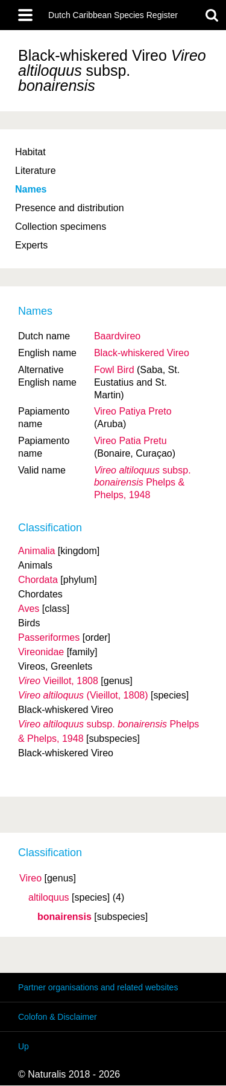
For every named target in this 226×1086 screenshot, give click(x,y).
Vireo (30, 878)
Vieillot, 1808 (58, 681)
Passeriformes (49, 637)
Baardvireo (117, 336)
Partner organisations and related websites (98, 987)
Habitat (30, 152)
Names (30, 189)
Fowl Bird (114, 370)
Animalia (36, 551)
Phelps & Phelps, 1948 (142, 483)
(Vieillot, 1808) (83, 695)
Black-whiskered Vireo (141, 353)
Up (23, 1046)
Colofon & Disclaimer (57, 1017)
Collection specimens (60, 226)
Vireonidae (41, 652)
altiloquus (48, 897)
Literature (35, 170)
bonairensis (64, 917)
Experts (31, 245)
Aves (28, 608)
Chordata (38, 580)
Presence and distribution (69, 208)
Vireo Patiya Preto (133, 411)
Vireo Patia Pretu (130, 441)
